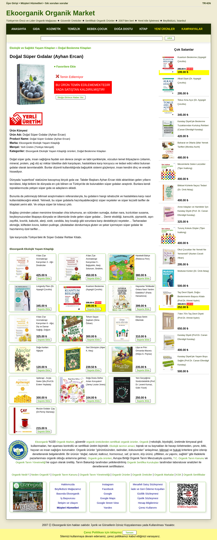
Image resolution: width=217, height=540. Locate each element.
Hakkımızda (67, 484)
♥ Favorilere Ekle (65, 66)
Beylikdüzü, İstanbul (174, 20)
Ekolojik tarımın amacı (122, 445)
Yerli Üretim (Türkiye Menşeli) (37, 147)
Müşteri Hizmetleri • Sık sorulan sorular (44, 3)
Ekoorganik (41, 441)
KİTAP (143, 29)
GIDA (36, 29)
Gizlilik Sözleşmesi (147, 493)
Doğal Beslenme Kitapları (74, 48)
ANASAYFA (18, 29)
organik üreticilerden (97, 441)
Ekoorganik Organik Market (50, 13)
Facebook (108, 489)
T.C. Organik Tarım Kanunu (188, 458)
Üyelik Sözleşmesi (147, 498)
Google (108, 493)
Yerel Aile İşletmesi (148, 20)
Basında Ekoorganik (67, 493)
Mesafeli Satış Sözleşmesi (148, 484)
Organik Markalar (164, 474)
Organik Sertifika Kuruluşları (143, 462)
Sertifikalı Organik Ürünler (100, 20)
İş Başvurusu (68, 498)
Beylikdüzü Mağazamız (68, 489)
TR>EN (206, 3)
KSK (178, 474)
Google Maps (107, 498)
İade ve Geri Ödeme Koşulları (148, 489)
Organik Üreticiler (142, 474)
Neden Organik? (40, 474)
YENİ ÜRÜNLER (164, 29)
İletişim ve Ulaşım (68, 502)
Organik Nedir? (20, 474)
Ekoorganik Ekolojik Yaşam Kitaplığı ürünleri (51, 151)
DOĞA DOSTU (123, 29)
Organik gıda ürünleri (100, 458)
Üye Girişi (12, 3)
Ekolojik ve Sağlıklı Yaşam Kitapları (32, 48)
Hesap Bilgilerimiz (148, 502)
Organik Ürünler (121, 474)
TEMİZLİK (74, 29)
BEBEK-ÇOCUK (97, 29)
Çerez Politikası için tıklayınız (103, 532)
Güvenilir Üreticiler (71, 20)
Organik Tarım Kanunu (65, 474)
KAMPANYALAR (192, 29)
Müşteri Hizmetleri (68, 507)
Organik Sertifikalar (194, 474)
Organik (143, 441)
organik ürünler (129, 441)
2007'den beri (126, 20)
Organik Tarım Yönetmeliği (31, 462)
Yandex (108, 507)
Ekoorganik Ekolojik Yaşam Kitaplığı (39, 142)
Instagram (108, 484)
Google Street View (108, 502)
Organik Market (65, 441)
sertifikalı (115, 441)
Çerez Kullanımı (148, 507)
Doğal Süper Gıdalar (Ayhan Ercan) (50, 138)
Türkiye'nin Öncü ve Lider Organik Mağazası (31, 20)
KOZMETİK (54, 29)
